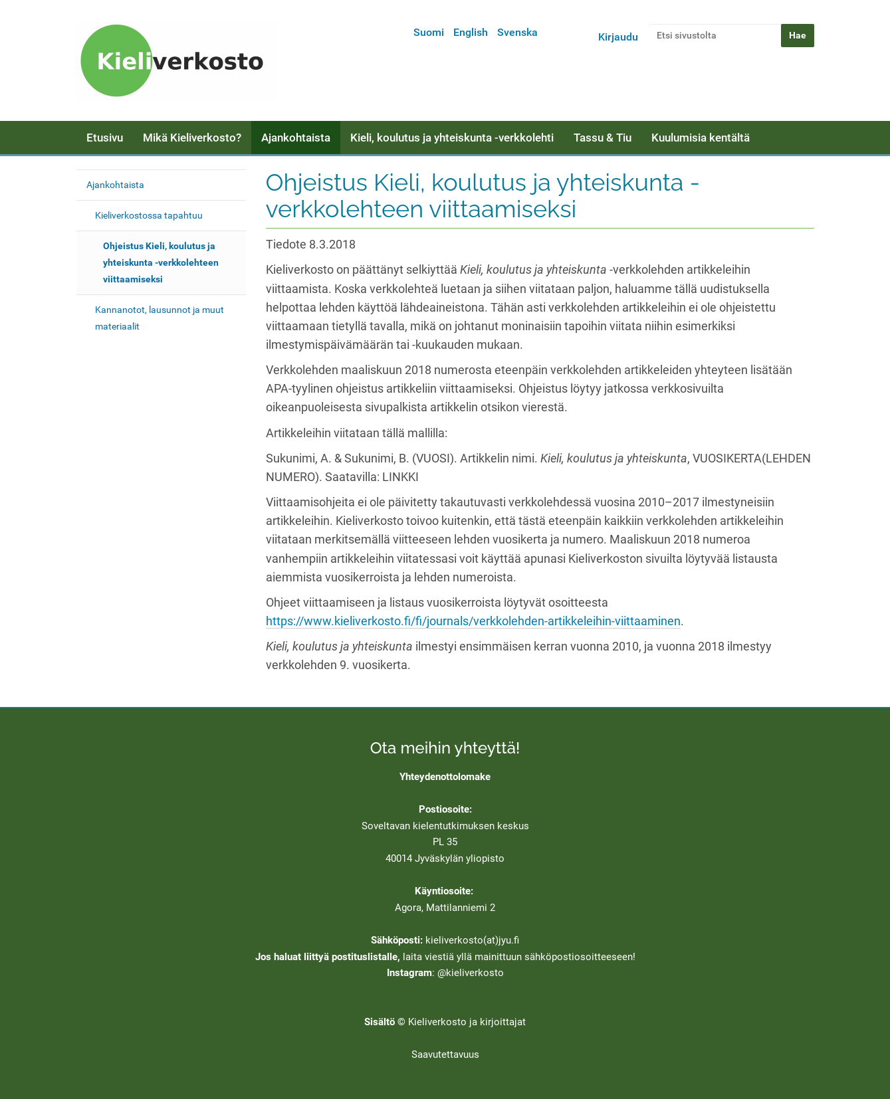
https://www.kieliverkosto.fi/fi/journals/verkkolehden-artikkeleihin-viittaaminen (473, 621)
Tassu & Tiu (602, 137)
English (470, 32)
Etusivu (104, 137)
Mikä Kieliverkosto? (192, 137)
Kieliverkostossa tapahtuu (149, 215)
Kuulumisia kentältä (700, 137)
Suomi (428, 32)
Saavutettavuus (445, 1054)
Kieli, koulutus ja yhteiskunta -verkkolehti (452, 137)
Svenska (517, 32)
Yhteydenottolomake (445, 777)
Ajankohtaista (295, 137)
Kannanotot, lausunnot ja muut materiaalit (159, 318)
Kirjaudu (618, 37)
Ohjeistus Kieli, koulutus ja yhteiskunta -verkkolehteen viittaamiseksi (161, 262)
